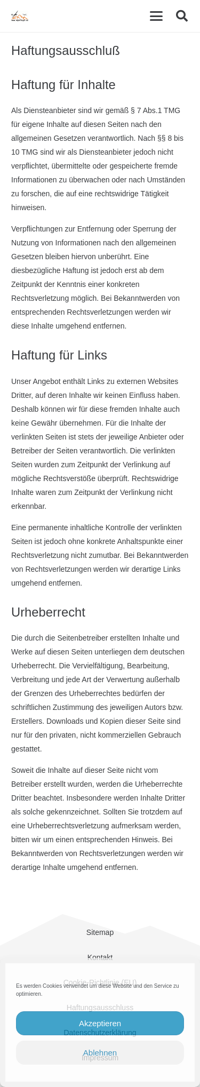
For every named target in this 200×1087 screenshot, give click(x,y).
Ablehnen (100, 1052)
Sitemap (100, 932)
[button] (156, 16)
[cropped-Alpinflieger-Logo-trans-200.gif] (19, 16)
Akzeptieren (100, 1023)
